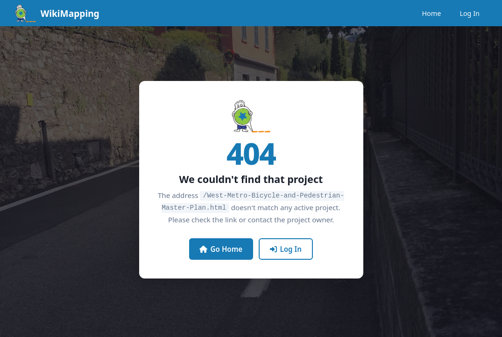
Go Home (220, 248)
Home (431, 13)
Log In (470, 13)
